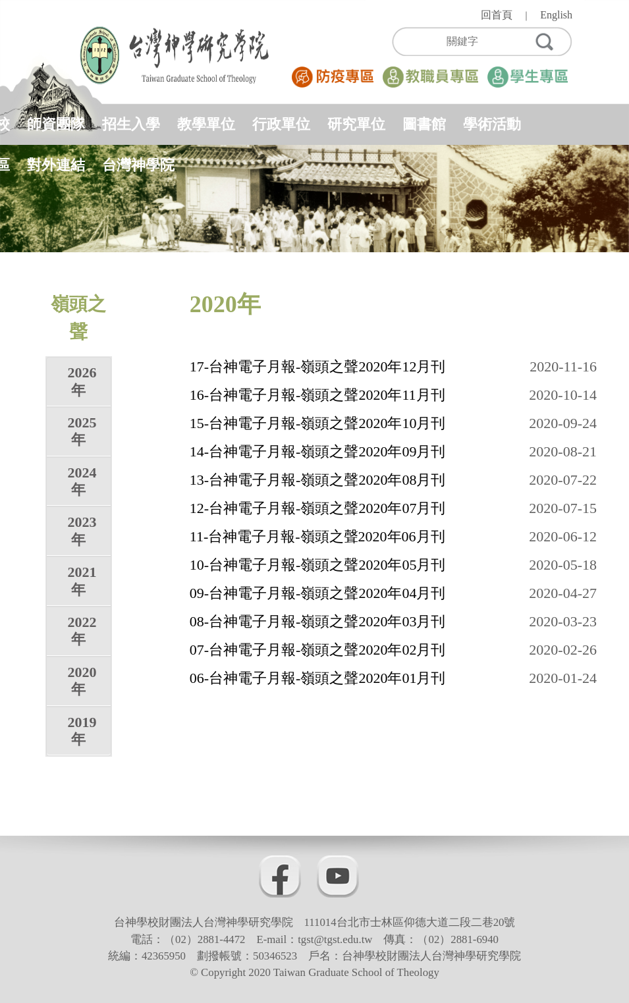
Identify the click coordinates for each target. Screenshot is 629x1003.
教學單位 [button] (206, 124)
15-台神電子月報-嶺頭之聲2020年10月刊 (318, 423)
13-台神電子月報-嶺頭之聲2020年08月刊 (318, 480)
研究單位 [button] (356, 124)
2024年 (81, 481)
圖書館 (424, 124)
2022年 (81, 630)
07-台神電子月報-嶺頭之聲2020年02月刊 (318, 649)
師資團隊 (56, 124)
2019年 (81, 730)
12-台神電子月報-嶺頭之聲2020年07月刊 (318, 508)
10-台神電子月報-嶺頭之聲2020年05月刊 (318, 564)
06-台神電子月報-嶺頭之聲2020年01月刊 (318, 678)
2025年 (81, 431)
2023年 (81, 530)
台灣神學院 (138, 165)
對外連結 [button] (56, 165)
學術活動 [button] (492, 124)
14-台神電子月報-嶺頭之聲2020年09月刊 (318, 451)
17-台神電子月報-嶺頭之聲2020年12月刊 (318, 366)
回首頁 (496, 14)
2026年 (81, 381)
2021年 (81, 580)
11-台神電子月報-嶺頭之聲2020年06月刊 (317, 536)
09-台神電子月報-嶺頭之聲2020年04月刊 (318, 593)
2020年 (81, 680)
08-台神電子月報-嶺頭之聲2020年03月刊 (318, 621)
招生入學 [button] (131, 124)
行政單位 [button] (281, 124)
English (556, 14)
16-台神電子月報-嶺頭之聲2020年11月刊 (317, 395)
